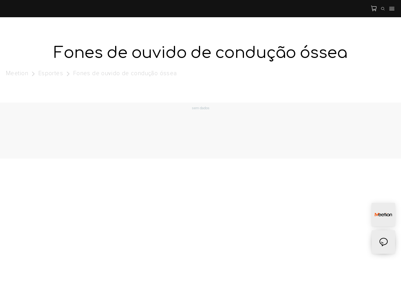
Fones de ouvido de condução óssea (125, 73)
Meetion (17, 73)
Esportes (50, 73)
